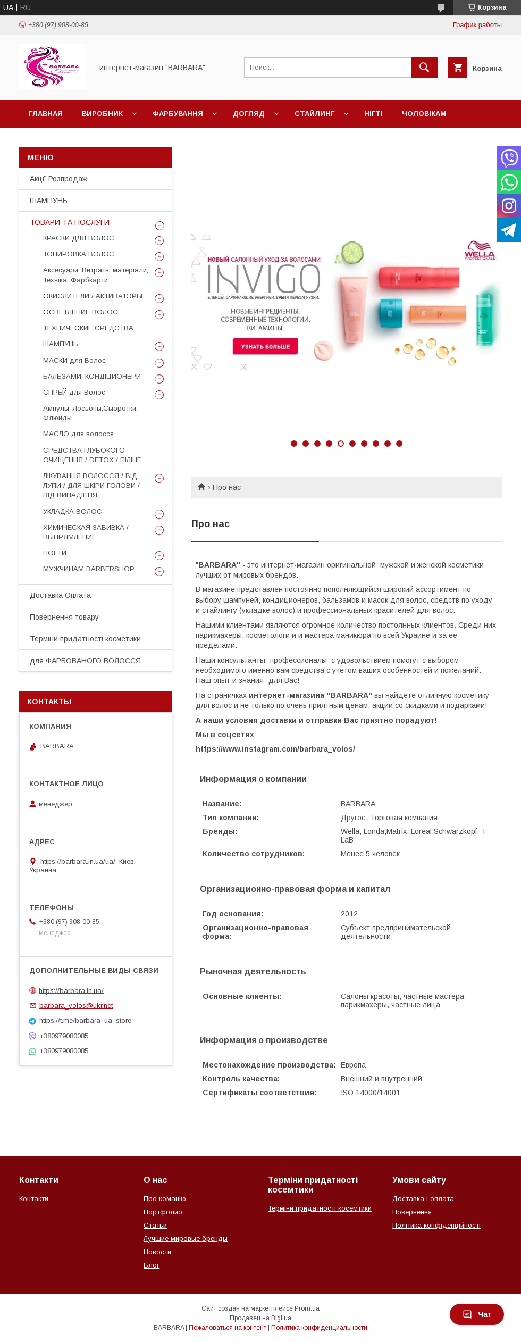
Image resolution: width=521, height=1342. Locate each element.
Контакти (33, 1199)
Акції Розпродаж (58, 178)
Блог (151, 1265)
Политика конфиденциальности (319, 1327)
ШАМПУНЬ (49, 200)
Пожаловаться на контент (227, 1327)
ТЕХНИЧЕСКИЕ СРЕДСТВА (88, 328)
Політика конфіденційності (436, 1225)
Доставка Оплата (60, 595)
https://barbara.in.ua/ (71, 990)
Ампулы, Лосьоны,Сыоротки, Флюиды (90, 413)
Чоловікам (424, 114)
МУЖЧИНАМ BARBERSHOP (89, 569)
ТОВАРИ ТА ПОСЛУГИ (70, 222)
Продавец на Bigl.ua (260, 1318)
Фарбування (178, 114)
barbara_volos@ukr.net (76, 1006)
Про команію (165, 1199)
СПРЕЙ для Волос (74, 392)
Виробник (102, 114)
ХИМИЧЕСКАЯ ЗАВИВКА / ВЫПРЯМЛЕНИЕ (86, 532)
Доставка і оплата (423, 1199)
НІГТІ (373, 114)
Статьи (155, 1225)
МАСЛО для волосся (78, 434)
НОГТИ (54, 553)
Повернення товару (64, 617)
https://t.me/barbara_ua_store (85, 1020)
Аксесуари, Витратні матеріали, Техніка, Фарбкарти (95, 275)
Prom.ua (307, 1308)
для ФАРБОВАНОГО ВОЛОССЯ (85, 660)
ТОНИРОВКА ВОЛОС (78, 254)
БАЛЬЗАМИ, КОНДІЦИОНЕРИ (92, 376)
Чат (477, 1314)
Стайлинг (314, 114)
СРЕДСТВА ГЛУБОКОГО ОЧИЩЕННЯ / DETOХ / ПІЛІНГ (92, 455)
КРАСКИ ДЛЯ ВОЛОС (78, 238)
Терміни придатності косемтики (320, 1208)
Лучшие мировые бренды (186, 1239)
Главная (46, 114)
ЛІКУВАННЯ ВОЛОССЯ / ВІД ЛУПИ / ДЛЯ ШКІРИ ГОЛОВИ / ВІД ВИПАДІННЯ (91, 485)
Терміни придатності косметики (85, 639)
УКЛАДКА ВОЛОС (72, 511)
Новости (157, 1252)
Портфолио (163, 1212)
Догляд (249, 114)
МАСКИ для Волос (74, 360)
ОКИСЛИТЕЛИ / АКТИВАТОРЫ (92, 296)
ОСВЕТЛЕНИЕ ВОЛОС (80, 312)
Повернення (412, 1212)
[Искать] (424, 67)
